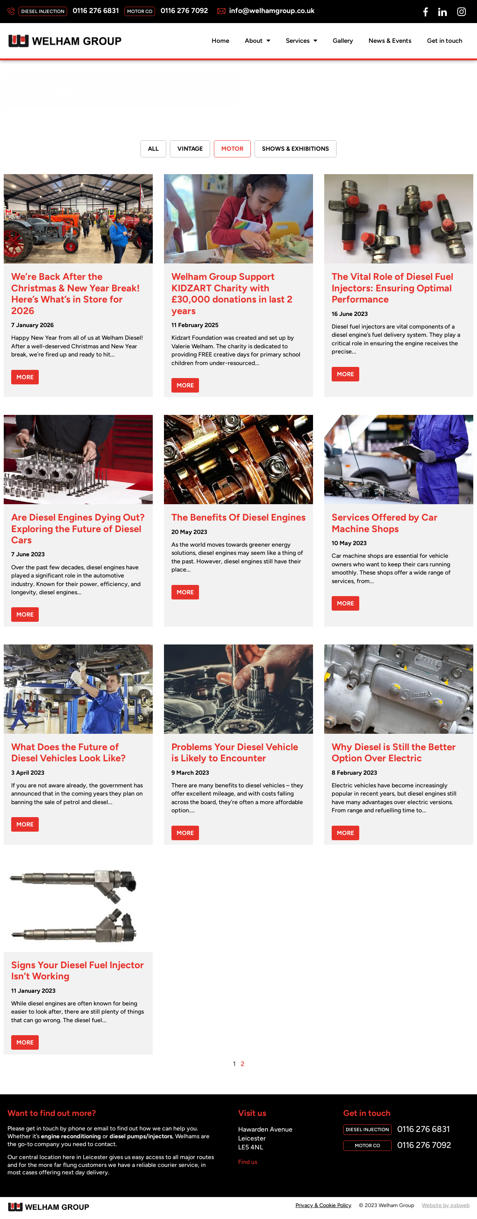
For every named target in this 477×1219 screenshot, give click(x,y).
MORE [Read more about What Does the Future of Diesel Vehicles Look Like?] (25, 824)
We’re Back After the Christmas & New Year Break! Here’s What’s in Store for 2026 (75, 293)
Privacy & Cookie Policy (323, 1205)
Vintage (190, 149)
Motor (232, 149)
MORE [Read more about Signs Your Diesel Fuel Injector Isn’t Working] (25, 1042)
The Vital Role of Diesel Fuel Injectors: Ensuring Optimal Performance (392, 288)
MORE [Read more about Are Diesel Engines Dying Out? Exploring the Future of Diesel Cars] (25, 614)
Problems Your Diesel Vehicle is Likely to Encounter (234, 753)
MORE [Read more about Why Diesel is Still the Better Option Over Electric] (345, 833)
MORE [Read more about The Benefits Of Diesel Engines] (185, 592)
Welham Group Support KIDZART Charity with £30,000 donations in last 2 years (232, 293)
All (153, 149)
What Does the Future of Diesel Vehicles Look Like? (68, 753)
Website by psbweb (446, 1205)
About (257, 41)
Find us (247, 1162)
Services (301, 41)
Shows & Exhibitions (295, 149)
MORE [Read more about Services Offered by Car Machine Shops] (345, 603)
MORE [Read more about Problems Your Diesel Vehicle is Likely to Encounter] (185, 833)
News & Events (390, 40)
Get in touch (444, 40)
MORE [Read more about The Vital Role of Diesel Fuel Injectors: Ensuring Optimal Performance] (345, 374)
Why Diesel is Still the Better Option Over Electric (394, 753)
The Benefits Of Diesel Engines (238, 517)
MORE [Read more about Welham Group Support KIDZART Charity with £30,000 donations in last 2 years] (185, 385)
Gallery (343, 40)
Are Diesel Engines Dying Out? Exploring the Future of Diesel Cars (78, 529)
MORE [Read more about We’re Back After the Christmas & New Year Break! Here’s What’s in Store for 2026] (25, 377)
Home (220, 40)
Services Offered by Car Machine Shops (384, 523)
